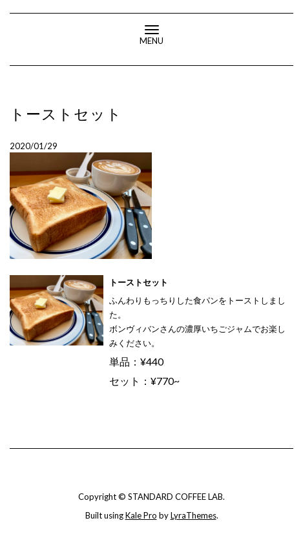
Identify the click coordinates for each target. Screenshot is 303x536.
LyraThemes (193, 515)
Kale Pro (141, 515)
